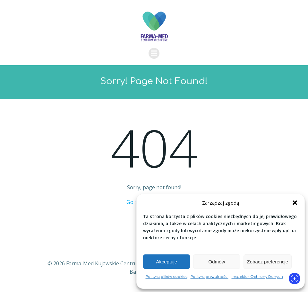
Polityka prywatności (209, 277)
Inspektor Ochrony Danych (257, 277)
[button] (295, 202)
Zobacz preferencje (267, 261)
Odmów (217, 261)
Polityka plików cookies (166, 277)
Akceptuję (166, 261)
